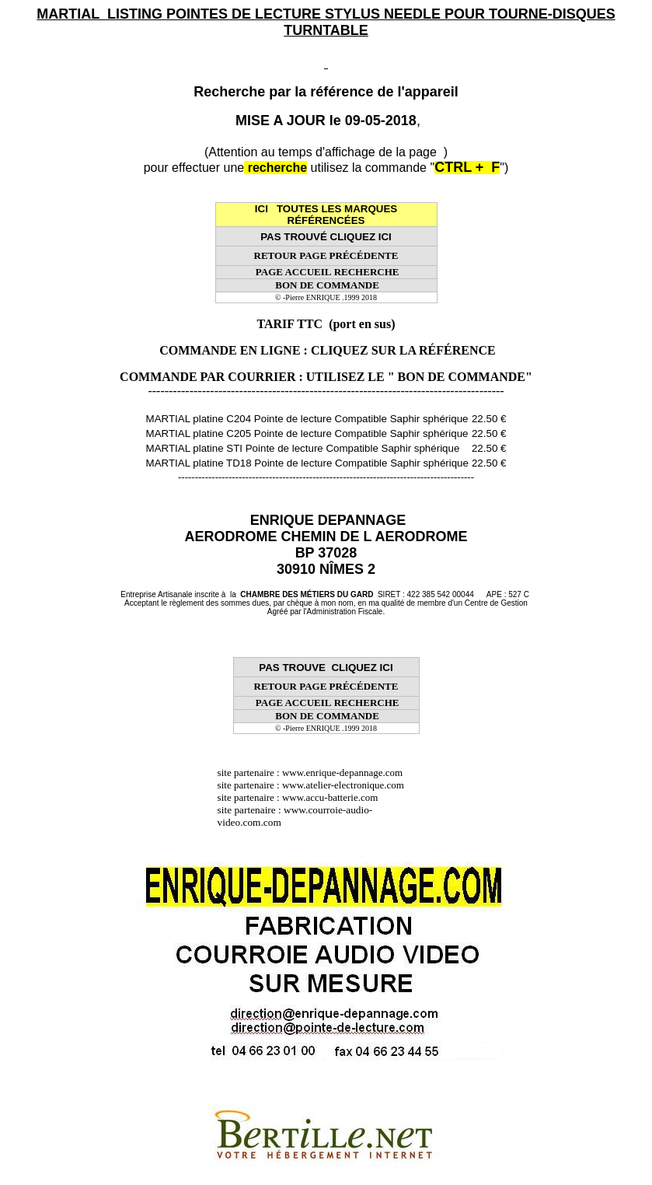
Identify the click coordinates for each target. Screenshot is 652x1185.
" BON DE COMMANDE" (460, 376)
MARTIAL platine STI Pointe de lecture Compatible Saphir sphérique (303, 448)
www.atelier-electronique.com (343, 785)
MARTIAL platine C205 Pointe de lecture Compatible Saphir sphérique (307, 433)
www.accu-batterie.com (335, 797)
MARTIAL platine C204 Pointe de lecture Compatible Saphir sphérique (307, 419)
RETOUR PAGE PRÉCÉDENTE (326, 255)
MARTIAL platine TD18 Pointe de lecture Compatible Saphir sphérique (307, 463)
